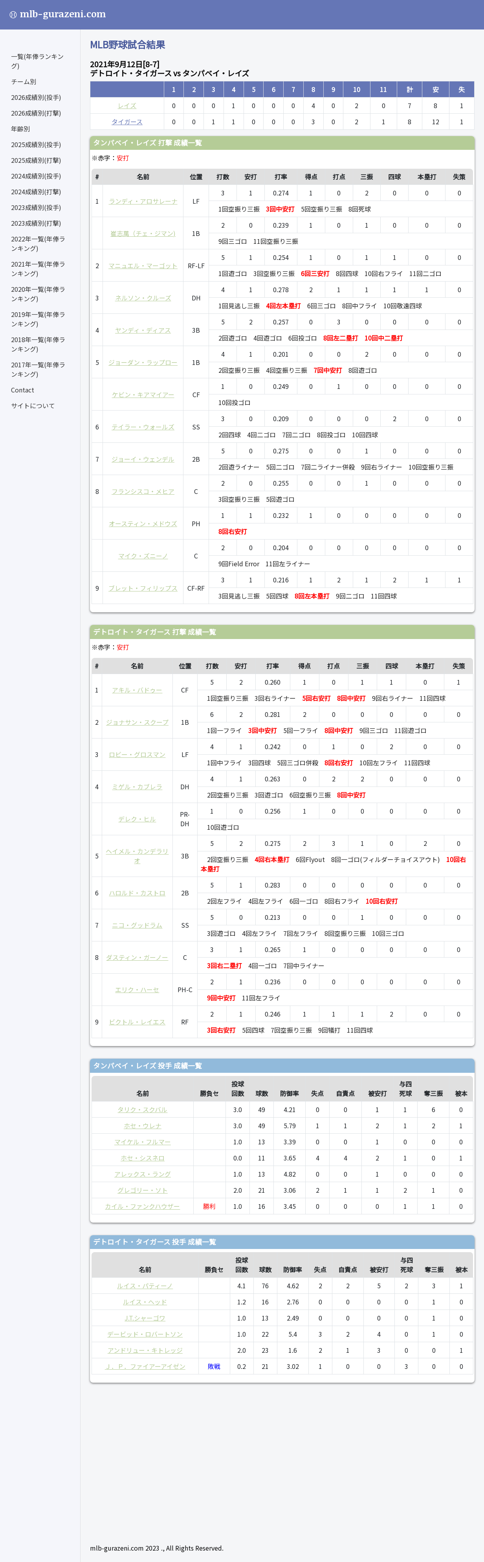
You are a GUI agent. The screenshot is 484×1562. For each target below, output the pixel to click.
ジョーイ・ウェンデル (143, 459)
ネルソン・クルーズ (143, 297)
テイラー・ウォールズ (143, 426)
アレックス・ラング (142, 1174)
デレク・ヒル (137, 818)
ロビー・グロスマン (137, 754)
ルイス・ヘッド (145, 1301)
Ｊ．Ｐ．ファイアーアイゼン (145, 1366)
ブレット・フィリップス (143, 588)
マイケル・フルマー (142, 1141)
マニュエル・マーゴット (143, 265)
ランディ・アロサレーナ (143, 201)
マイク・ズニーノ (143, 555)
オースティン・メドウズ (143, 523)
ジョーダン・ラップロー (143, 362)
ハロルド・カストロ (137, 892)
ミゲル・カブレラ (137, 786)
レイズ (126, 105)
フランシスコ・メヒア (143, 491)
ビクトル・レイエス (137, 1021)
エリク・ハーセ (137, 989)
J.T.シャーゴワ (145, 1318)
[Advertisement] (282, 1460)
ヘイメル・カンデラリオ (137, 855)
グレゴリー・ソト (142, 1190)
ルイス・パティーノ (145, 1285)
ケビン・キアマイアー (143, 394)
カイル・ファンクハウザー (142, 1206)
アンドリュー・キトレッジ (145, 1350)
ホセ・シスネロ (143, 1157)
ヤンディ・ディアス (143, 330)
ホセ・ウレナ (142, 1125)
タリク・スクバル (142, 1109)
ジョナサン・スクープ (137, 722)
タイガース (127, 121)
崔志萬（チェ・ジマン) (143, 233)
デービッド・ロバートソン (145, 1334)
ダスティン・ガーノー (137, 957)
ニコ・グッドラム (137, 925)
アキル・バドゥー (137, 689)
